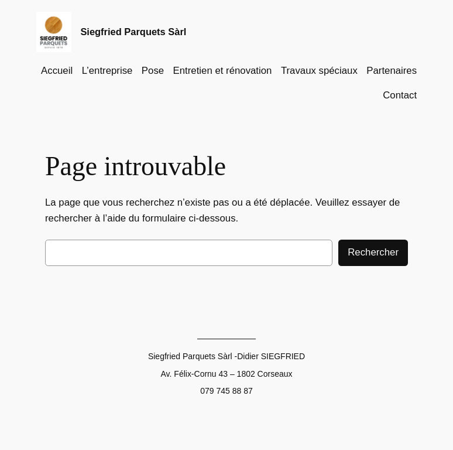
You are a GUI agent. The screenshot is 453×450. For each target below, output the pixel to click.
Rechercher (373, 252)
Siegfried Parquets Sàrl (133, 31)
